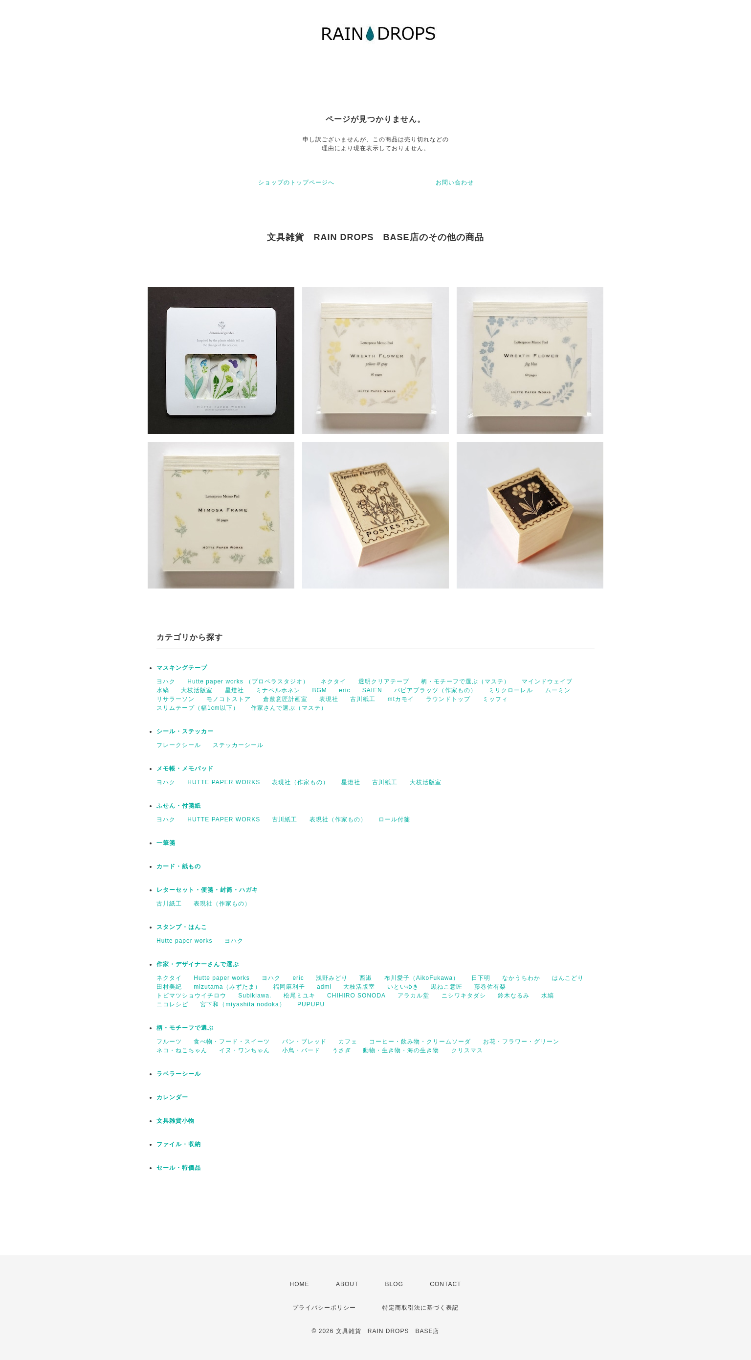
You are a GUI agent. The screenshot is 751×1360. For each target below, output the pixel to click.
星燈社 (234, 690)
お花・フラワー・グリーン (521, 1041)
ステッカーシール (238, 745)
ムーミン (558, 690)
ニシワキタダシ (464, 995)
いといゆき (403, 986)
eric (344, 690)
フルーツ (169, 1041)
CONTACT (445, 1284)
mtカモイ (401, 699)
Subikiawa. (254, 995)
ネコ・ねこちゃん (181, 1050)
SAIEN (372, 690)
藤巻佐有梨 (490, 986)
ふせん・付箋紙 (178, 805)
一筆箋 (166, 842)
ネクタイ (333, 681)
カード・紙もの (178, 866)
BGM (319, 690)
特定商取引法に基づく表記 (420, 1307)
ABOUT (347, 1284)
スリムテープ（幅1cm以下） (197, 707)
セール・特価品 (178, 1167)
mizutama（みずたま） (227, 986)
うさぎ (341, 1050)
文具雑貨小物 (175, 1120)
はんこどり (568, 978)
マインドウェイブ (547, 681)
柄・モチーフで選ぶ (185, 1027)
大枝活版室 (197, 690)
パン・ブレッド (304, 1041)
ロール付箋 (394, 819)
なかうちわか (521, 978)
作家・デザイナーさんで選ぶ (197, 964)
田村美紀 (169, 986)
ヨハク (166, 681)
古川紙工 (363, 699)
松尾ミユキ (299, 995)
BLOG (394, 1284)
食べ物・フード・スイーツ (232, 1041)
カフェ (347, 1041)
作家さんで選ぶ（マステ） (289, 707)
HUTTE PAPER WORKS (223, 782)
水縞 (162, 690)
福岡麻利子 (289, 986)
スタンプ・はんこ (181, 927)
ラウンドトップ (448, 699)
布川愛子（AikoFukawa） (421, 978)
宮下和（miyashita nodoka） (242, 1004)
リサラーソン (175, 699)
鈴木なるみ (514, 995)
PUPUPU (311, 1004)
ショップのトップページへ (296, 182)
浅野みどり (332, 978)
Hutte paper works (184, 940)
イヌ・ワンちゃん (244, 1050)
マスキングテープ (181, 667)
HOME (299, 1284)
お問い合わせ (455, 182)
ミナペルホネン (278, 690)
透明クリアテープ (383, 681)
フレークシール (178, 745)
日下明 (480, 978)
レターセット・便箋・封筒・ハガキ (207, 889)
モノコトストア (228, 699)
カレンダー (172, 1097)
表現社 (328, 699)
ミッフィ (495, 699)
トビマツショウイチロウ (191, 995)
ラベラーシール (178, 1073)
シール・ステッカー (185, 731)
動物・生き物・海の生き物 (401, 1050)
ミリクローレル (510, 690)
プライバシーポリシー (324, 1307)
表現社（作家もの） (300, 782)
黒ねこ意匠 (447, 986)
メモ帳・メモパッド (185, 768)
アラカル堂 (413, 995)
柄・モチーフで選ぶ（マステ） (465, 681)
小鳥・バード (301, 1050)
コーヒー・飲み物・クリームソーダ (420, 1041)
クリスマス (467, 1050)
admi (324, 986)
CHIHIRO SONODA (356, 995)
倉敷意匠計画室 (285, 699)
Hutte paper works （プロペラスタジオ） (248, 681)
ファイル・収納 (178, 1144)
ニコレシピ (172, 1004)
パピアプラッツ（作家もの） (435, 690)
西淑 (365, 978)
